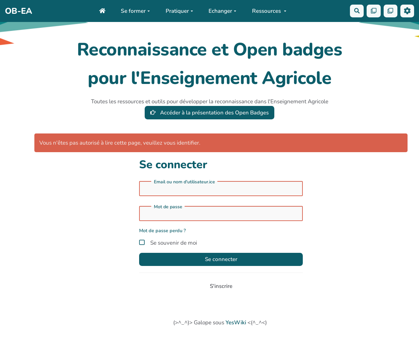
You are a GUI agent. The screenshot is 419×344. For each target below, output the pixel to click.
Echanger (222, 11)
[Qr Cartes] (373, 11)
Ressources (269, 11)
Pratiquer (179, 11)
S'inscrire (221, 286)
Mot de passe (168, 207)
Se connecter (221, 259)
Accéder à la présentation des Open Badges (209, 112)
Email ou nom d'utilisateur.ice (184, 182)
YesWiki (236, 323)
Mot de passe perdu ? (162, 231)
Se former (135, 11)
